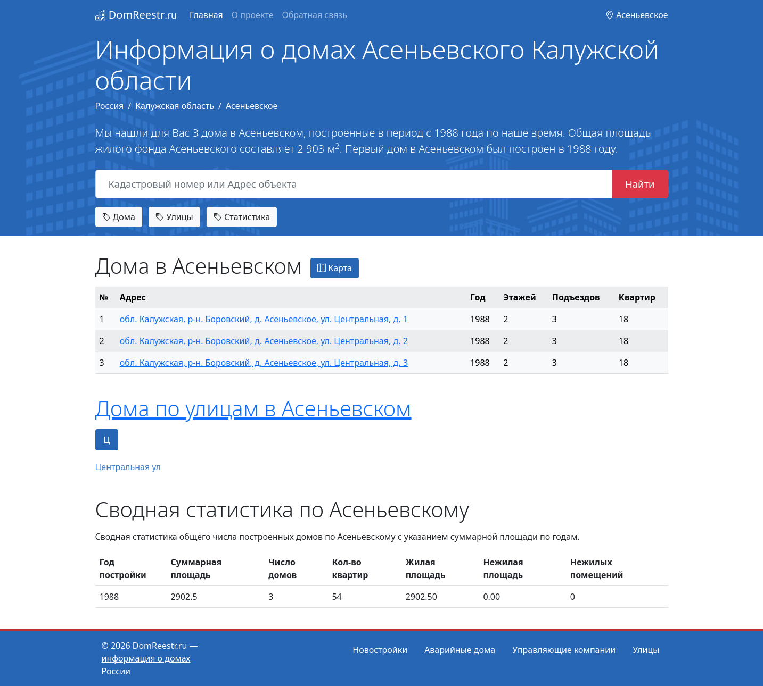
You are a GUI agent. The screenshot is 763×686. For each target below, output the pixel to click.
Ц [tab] (107, 440)
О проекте (253, 15)
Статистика (242, 217)
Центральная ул (128, 467)
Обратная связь (314, 15)
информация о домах (146, 658)
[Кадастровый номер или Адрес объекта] (354, 184)
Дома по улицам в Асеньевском (253, 408)
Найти (639, 183)
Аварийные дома (459, 650)
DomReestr (136, 14)
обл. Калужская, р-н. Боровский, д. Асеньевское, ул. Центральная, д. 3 (264, 363)
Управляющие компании (564, 650)
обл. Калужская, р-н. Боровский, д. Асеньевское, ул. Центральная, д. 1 (264, 319)
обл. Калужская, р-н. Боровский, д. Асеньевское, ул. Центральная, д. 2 (264, 341)
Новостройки (379, 650)
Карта (334, 268)
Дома (119, 217)
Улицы (174, 217)
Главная (206, 15)
